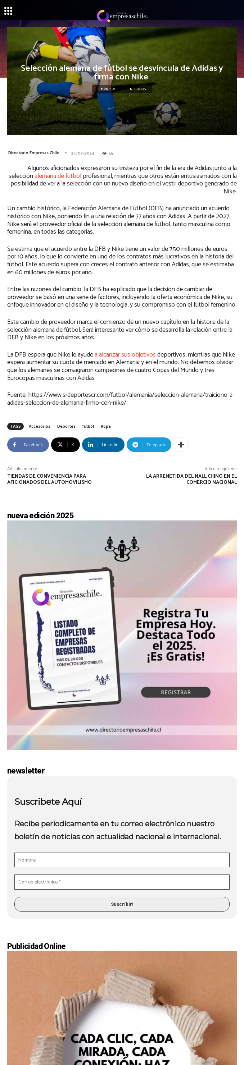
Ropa (106, 426)
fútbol (88, 426)
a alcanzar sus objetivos (125, 354)
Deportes (66, 426)
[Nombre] (122, 860)
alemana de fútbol (58, 176)
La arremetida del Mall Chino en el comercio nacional (191, 479)
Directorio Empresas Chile (33, 153)
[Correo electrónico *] (122, 882)
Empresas (107, 89)
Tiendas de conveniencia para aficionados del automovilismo (49, 479)
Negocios (137, 89)
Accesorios (39, 426)
